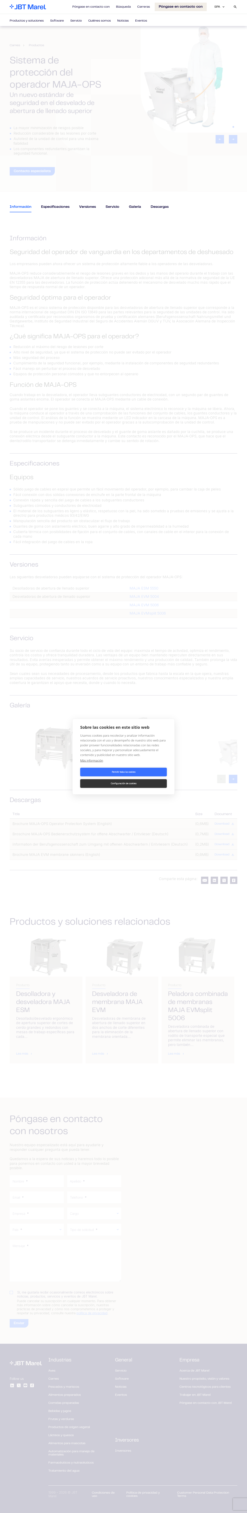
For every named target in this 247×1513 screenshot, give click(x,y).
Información (20, 207)
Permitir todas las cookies (101, 778)
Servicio (76, 20)
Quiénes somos (99, 20)
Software (57, 20)
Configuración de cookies (146, 777)
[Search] (235, 7)
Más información (91, 766)
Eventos (141, 20)
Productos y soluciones (27, 20)
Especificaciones (55, 207)
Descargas (160, 207)
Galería (135, 207)
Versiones (87, 207)
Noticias (123, 20)
